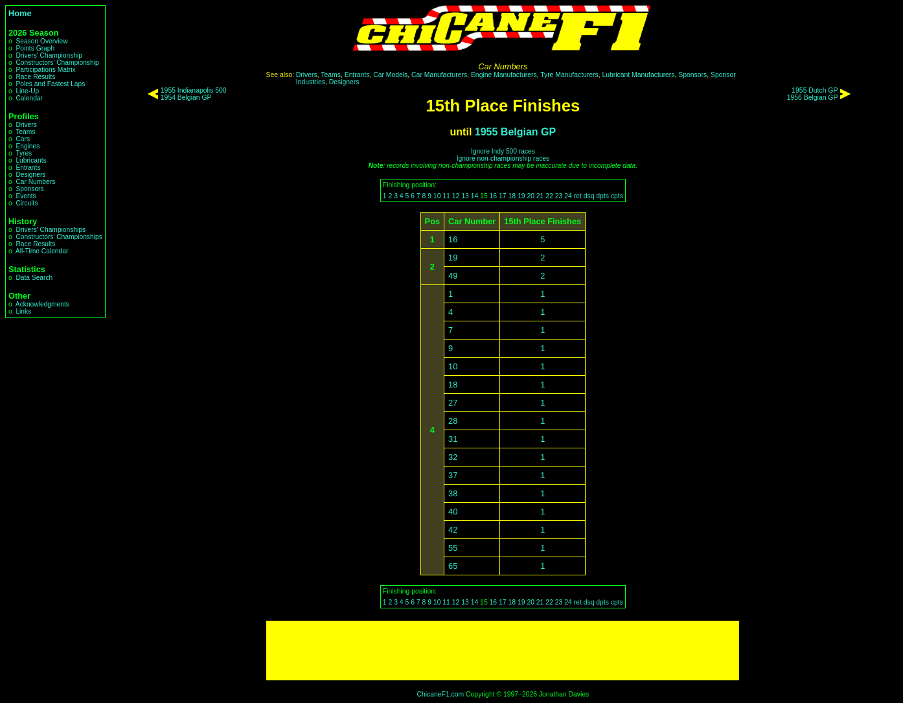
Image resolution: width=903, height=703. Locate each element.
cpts (617, 196)
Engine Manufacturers (504, 74)
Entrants (28, 167)
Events (26, 196)
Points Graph (35, 48)
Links (23, 311)
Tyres (24, 153)
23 (559, 196)
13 (465, 196)
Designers (30, 174)
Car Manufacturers (439, 74)
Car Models (390, 74)
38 (452, 493)
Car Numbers (35, 181)
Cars (23, 139)
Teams (25, 131)
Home (20, 13)
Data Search (34, 277)
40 (452, 511)
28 (452, 421)
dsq (589, 196)
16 (493, 196)
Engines (28, 146)
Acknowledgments (42, 304)
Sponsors (29, 188)
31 (452, 439)
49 (452, 276)
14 (475, 196)
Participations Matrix (45, 69)
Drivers (26, 124)
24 (568, 196)
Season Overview (41, 41)
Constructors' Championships (59, 236)
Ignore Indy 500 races (503, 151)
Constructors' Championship (57, 62)
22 (549, 196)
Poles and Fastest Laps (50, 83)
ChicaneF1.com (440, 694)
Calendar (29, 98)
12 (456, 196)
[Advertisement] (502, 650)
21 (540, 196)
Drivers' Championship (49, 55)
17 (503, 196)
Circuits (27, 203)
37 (452, 475)
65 (452, 566)
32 (452, 457)
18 (512, 196)
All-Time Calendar (42, 251)
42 (452, 530)
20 (530, 196)
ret (578, 196)
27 (452, 403)
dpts (602, 196)
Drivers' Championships (51, 229)
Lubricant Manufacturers (638, 74)
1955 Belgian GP (515, 131)
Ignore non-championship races (503, 158)
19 (521, 196)
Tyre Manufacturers (569, 74)
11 (446, 196)
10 (437, 196)
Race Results (35, 76)
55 (452, 548)
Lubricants (31, 160)
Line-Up (27, 91)
